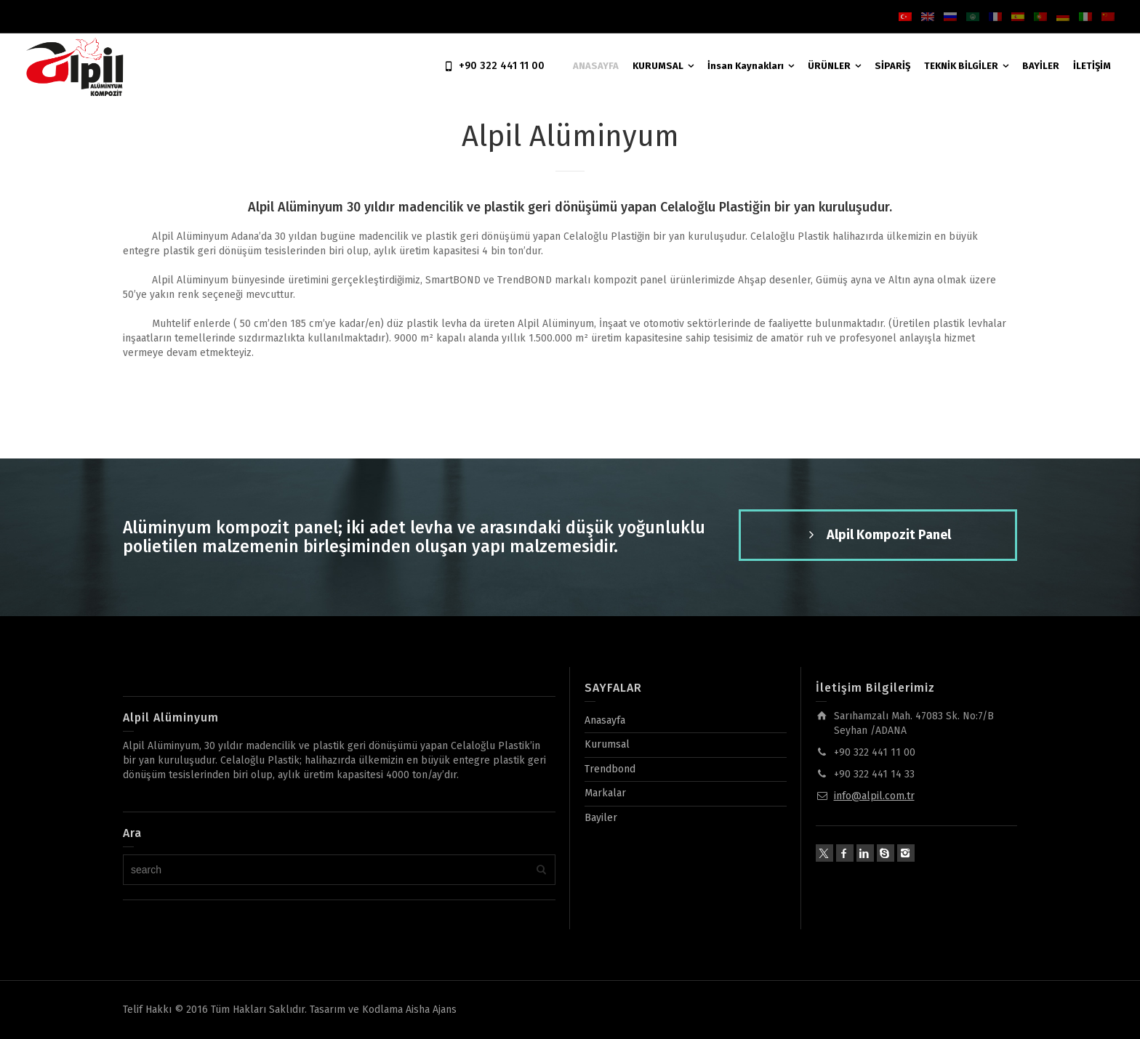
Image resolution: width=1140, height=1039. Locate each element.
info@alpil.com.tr (874, 796)
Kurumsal (607, 744)
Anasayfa (605, 720)
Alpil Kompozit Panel (878, 535)
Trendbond (610, 769)
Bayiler (601, 818)
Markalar (605, 793)
